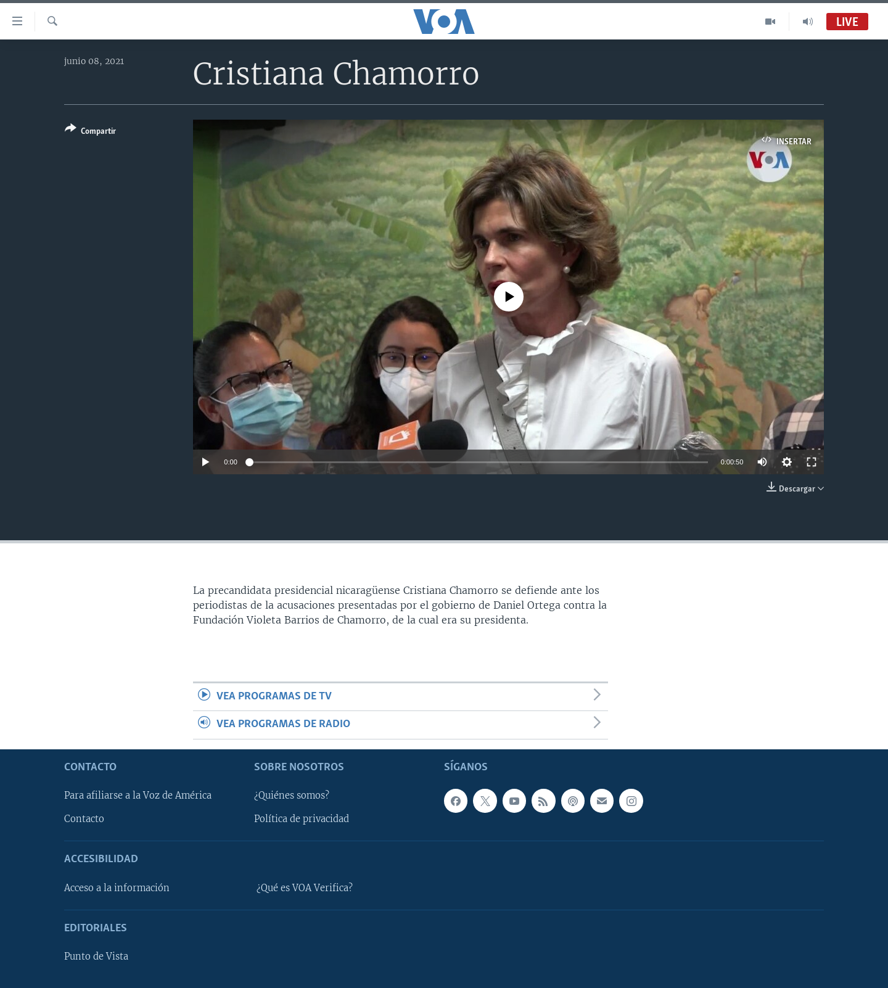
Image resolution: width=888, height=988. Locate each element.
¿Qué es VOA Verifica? (305, 888)
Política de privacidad (301, 819)
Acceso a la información (117, 888)
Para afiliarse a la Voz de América (138, 795)
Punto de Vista (96, 956)
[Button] (90, 132)
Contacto (84, 819)
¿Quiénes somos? (291, 795)
